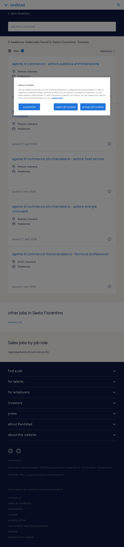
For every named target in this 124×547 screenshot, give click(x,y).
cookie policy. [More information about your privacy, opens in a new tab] (57, 98)
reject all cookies (66, 106)
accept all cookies (93, 106)
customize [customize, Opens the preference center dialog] (29, 106)
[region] (62, 96)
